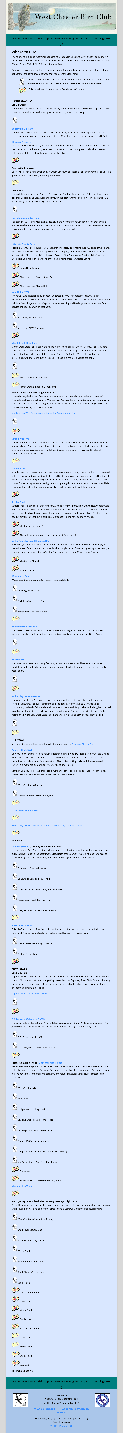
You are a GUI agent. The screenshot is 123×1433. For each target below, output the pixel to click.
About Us (27, 39)
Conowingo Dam (20, 846)
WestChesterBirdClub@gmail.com (61, 1398)
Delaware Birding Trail (83, 744)
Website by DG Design (61, 1425)
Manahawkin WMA (22, 1186)
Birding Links (102, 39)
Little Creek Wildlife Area (25, 810)
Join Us (89, 39)
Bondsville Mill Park (22, 128)
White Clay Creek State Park (27, 825)
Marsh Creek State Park (24, 343)
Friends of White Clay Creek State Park (63, 825)
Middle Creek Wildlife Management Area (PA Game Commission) (44, 413)
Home (16, 39)
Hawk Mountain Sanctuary (26, 217)
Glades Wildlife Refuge (50, 1062)
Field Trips (44, 39)
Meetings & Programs (67, 39)
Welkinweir (18, 659)
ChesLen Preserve (21, 141)
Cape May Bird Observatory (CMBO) (29, 993)
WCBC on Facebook (44, 1408)
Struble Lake (18, 468)
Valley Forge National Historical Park (31, 541)
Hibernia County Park (23, 244)
